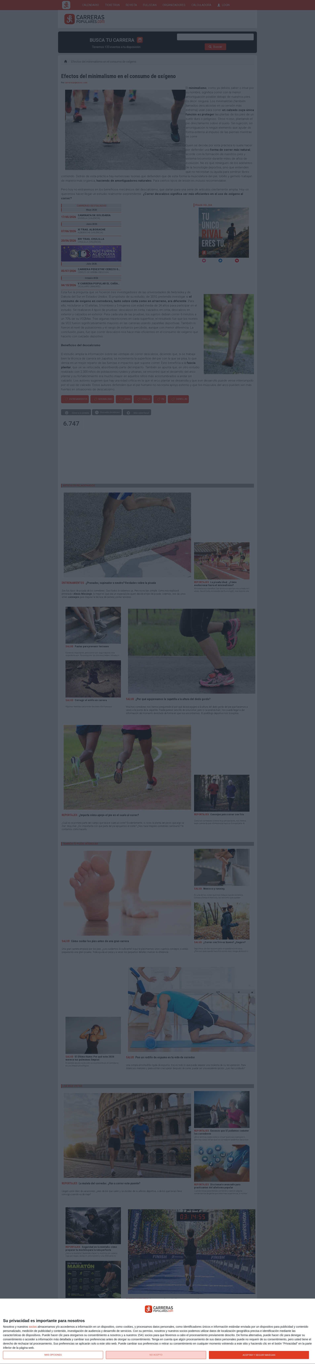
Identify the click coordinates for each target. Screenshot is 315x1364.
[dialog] (157, 1331)
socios (33, 1326)
